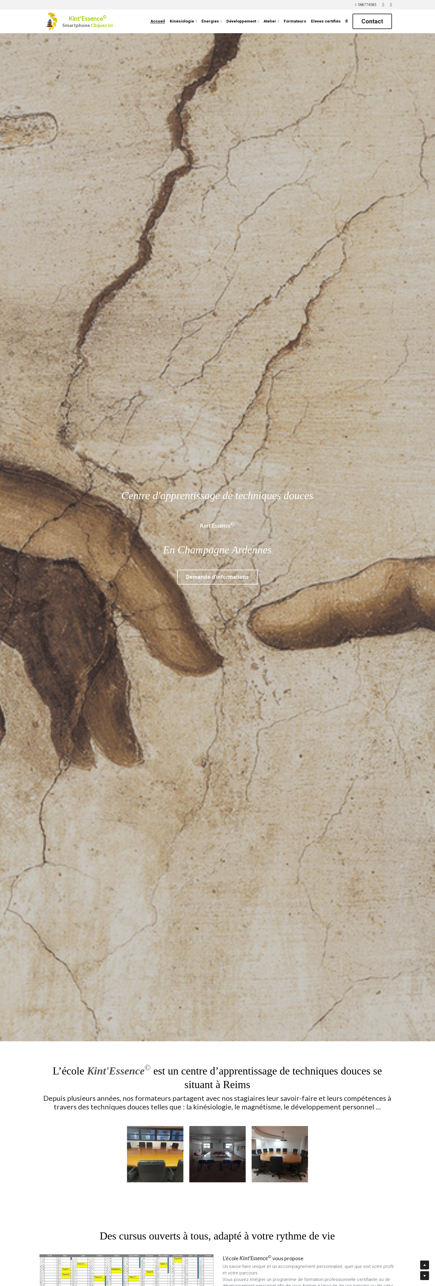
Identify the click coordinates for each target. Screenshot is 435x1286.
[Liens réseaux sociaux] (383, 4)
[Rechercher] (346, 21)
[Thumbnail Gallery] (155, 1154)
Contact (372, 21)
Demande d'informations (217, 576)
